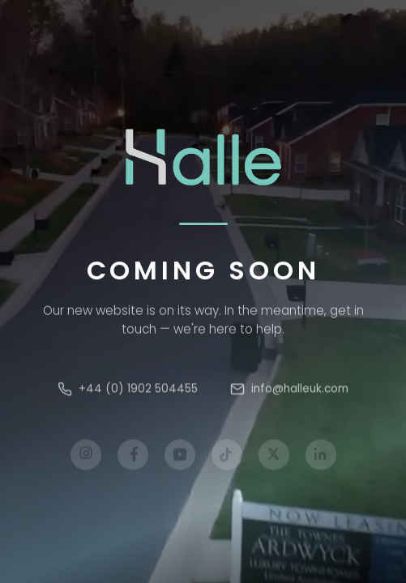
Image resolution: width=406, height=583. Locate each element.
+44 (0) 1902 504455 (128, 391)
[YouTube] (180, 457)
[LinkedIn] (321, 457)
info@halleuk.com (289, 391)
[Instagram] (86, 457)
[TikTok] (227, 457)
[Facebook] (133, 457)
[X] (274, 457)
